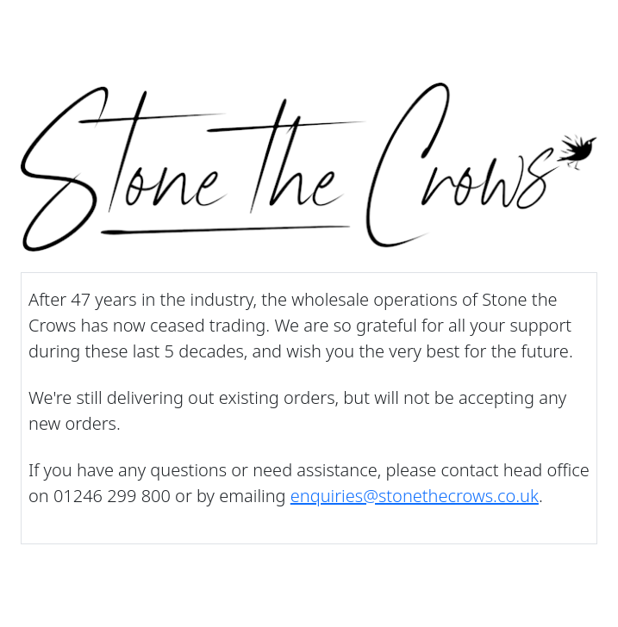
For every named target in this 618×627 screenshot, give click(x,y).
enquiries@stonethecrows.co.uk (414, 495)
